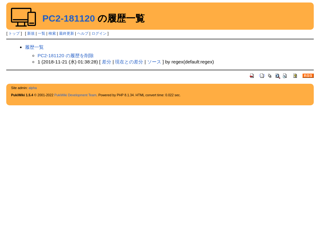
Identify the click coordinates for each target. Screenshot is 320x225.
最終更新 (66, 33)
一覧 (41, 33)
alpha (33, 88)
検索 (52, 33)
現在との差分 (129, 61)
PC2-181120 (68, 18)
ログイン (99, 33)
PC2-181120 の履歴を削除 (66, 55)
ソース (154, 61)
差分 (106, 61)
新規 (31, 33)
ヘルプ (82, 33)
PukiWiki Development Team (75, 95)
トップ (14, 33)
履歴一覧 (34, 47)
